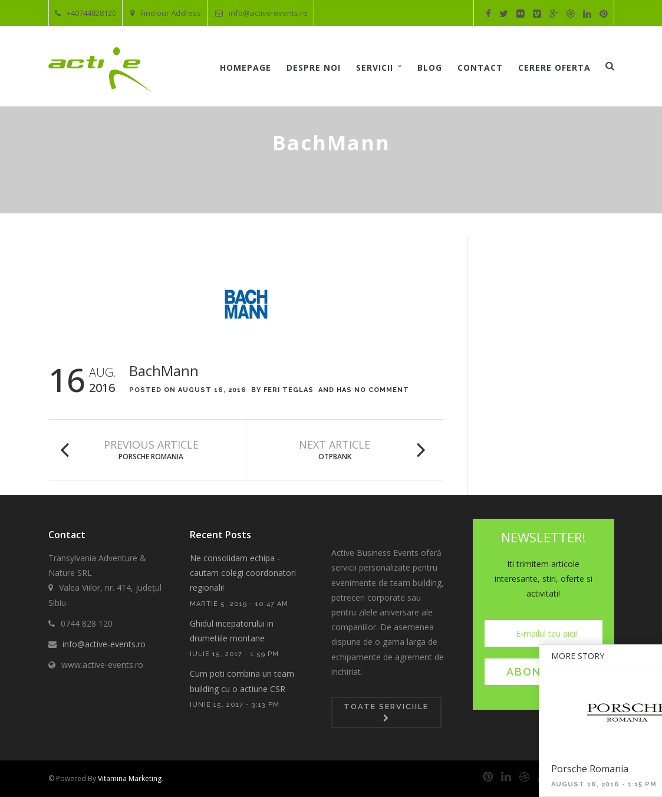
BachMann (164, 370)
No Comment (381, 390)
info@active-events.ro (261, 13)
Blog (429, 67)
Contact (480, 67)
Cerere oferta (554, 67)
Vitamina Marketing (130, 778)
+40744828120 (85, 13)
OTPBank (334, 457)
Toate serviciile (386, 712)
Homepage (245, 67)
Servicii (374, 67)
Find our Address (165, 13)
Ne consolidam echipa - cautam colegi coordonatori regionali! (243, 572)
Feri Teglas (289, 390)
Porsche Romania (150, 457)
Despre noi (313, 67)
